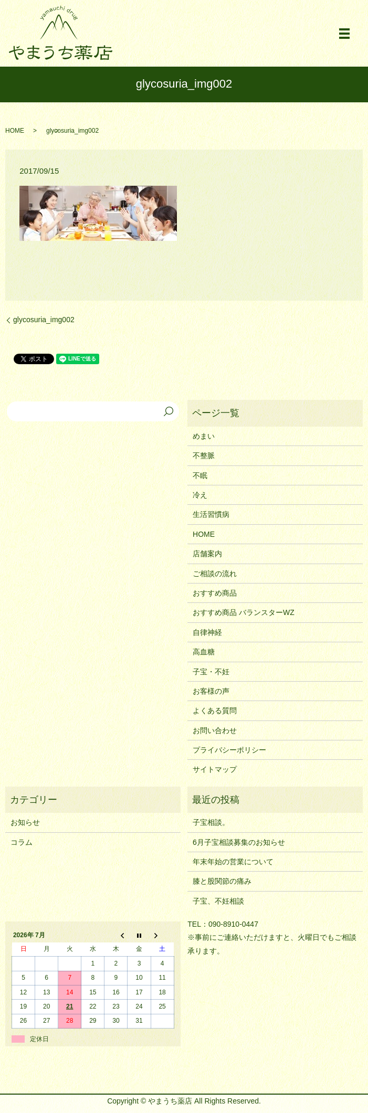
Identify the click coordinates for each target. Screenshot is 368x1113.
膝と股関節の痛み (222, 881)
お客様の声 (211, 691)
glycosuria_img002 (44, 319)
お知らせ (25, 822)
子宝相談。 (211, 822)
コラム (21, 842)
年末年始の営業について (233, 861)
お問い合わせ (215, 730)
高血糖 (204, 652)
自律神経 (207, 632)
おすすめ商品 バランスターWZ (244, 612)
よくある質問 (215, 710)
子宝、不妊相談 (218, 901)
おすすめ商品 (215, 593)
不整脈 (204, 455)
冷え (200, 495)
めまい (204, 436)
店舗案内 (207, 553)
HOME (14, 130)
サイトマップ (215, 769)
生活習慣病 (211, 514)
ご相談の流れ (215, 573)
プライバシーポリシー (229, 750)
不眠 (200, 475)
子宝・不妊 (211, 671)
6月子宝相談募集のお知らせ (239, 842)
